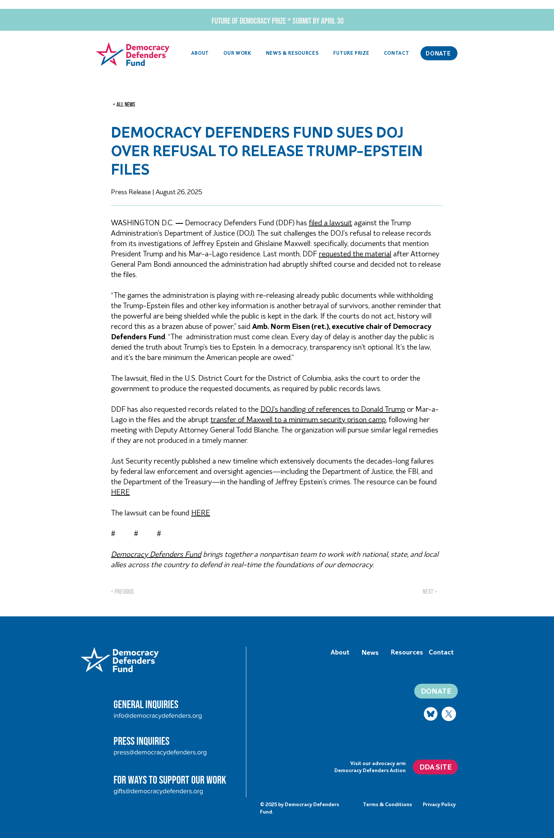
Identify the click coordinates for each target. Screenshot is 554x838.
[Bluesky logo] (430, 714)
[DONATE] (438, 53)
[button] (237, 53)
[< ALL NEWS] (124, 104)
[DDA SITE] (435, 767)
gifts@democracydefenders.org (158, 791)
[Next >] (431, 591)
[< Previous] (135, 591)
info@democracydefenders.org (158, 715)
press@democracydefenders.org (160, 752)
